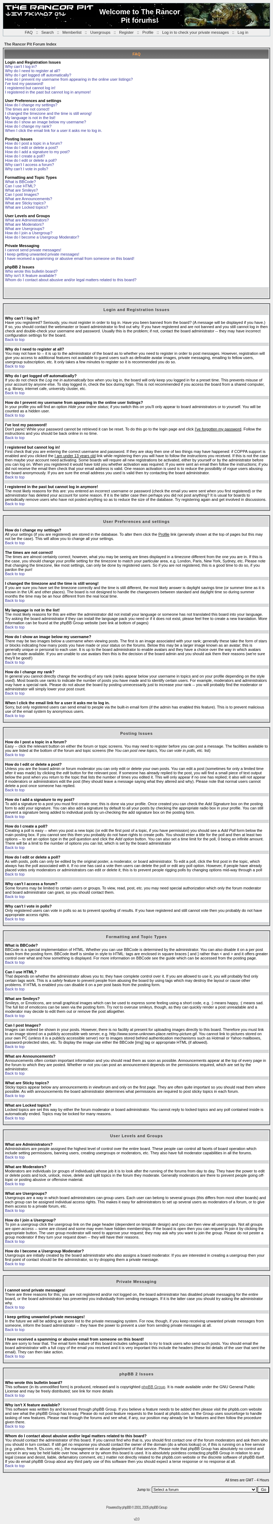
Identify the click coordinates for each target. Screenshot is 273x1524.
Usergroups (100, 32)
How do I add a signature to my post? (37, 152)
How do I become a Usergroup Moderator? (42, 237)
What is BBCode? (20, 182)
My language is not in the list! (30, 118)
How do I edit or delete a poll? (31, 160)
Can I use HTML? (20, 186)
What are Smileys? (21, 190)
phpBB (126, 1507)
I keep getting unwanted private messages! (42, 254)
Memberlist (72, 32)
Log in (242, 32)
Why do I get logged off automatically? (38, 75)
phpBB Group (153, 1387)
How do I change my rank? (28, 126)
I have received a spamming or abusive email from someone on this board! (69, 258)
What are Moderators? (24, 224)
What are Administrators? (27, 220)
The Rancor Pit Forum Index (30, 44)
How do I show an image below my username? (45, 122)
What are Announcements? (28, 199)
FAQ (29, 32)
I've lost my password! (24, 83)
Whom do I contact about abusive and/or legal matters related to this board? (70, 280)
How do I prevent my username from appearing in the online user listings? (69, 79)
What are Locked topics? (26, 207)
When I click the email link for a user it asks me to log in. (53, 130)
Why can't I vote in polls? (26, 169)
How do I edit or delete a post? (31, 147)
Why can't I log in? (21, 66)
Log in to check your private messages (195, 32)
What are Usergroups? (24, 228)
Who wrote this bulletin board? (31, 271)
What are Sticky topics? (25, 203)
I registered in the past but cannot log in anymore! (48, 92)
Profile (147, 32)
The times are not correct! (27, 109)
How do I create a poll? (25, 156)
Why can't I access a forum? (29, 164)
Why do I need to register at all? (32, 71)
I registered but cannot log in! (30, 88)
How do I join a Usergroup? (28, 233)
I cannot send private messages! (33, 250)
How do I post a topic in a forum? (33, 143)
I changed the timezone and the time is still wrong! (48, 113)
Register (126, 32)
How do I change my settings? (31, 105)
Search (47, 32)
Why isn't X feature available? (31, 275)
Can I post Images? (22, 194)
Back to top (15, 339)
